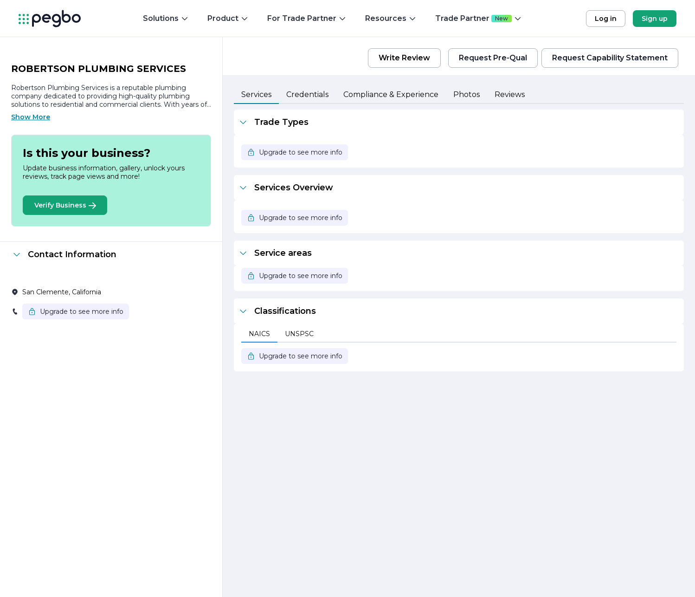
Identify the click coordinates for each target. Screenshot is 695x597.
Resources (391, 18)
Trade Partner (478, 18)
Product (228, 18)
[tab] (256, 95)
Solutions (166, 18)
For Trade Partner (307, 18)
